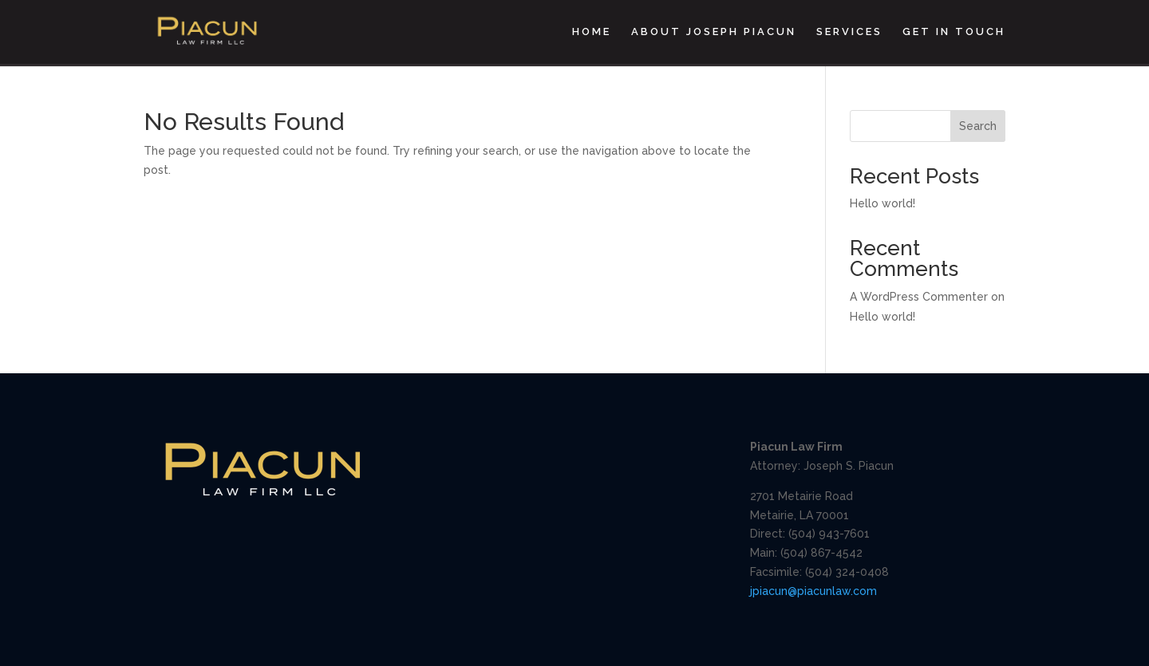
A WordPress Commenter (919, 296)
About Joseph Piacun (713, 31)
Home (591, 31)
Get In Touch (953, 31)
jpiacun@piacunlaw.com (813, 591)
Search (978, 126)
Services (849, 31)
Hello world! (882, 203)
